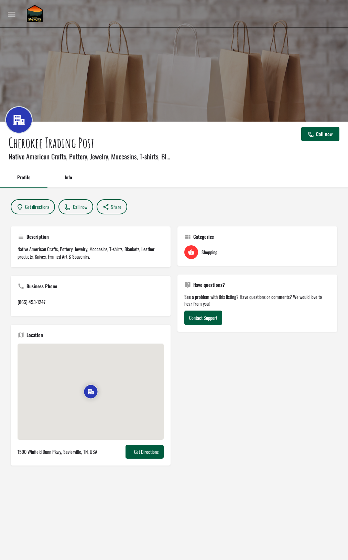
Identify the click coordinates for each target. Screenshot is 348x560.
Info (68, 177)
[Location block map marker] (90, 391)
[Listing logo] (19, 120)
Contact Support (203, 317)
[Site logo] (35, 13)
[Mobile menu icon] (12, 13)
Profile (23, 177)
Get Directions (146, 451)
